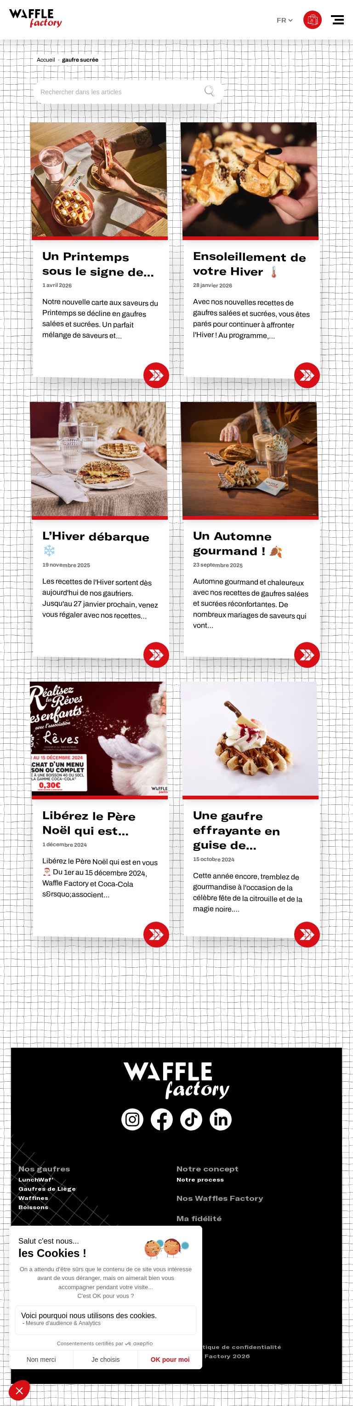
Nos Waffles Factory (219, 1198)
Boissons (33, 1207)
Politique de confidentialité (235, 1346)
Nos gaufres (44, 1168)
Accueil (46, 60)
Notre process (200, 1179)
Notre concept (207, 1168)
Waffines (33, 1197)
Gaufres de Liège (47, 1188)
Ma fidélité (199, 1218)
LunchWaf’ (35, 1179)
